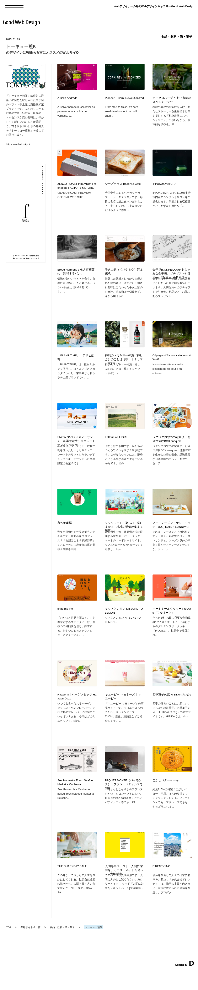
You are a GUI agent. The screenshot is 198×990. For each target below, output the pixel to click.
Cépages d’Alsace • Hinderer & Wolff (171, 363)
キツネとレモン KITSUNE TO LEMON (124, 623)
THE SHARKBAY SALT (71, 884)
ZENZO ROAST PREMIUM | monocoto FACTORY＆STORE (76, 187)
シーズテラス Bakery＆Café (123, 185)
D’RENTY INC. (161, 884)
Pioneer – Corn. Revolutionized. (125, 98)
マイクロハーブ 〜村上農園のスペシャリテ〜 (171, 100)
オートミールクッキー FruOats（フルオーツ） (171, 623)
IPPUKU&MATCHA (164, 185)
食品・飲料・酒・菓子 (176, 36)
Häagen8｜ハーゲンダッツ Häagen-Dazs (76, 711)
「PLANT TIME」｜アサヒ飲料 (75, 363)
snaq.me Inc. (65, 621)
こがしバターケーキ (165, 797)
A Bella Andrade (67, 98)
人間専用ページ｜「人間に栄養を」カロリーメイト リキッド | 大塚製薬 (124, 888)
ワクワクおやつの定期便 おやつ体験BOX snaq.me (171, 447)
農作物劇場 (64, 533)
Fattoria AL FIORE (116, 445)
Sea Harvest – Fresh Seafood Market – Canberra (75, 799)
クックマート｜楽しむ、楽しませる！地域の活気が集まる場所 (124, 537)
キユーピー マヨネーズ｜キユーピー (123, 711)
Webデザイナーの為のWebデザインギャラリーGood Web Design (154, 6)
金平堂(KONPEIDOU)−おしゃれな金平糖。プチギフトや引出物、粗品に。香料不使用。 (171, 277)
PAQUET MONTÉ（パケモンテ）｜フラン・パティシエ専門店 (124, 800)
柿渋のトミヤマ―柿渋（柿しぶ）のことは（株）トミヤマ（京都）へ (124, 365)
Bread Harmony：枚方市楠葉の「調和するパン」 (76, 275)
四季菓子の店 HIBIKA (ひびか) (171, 709)
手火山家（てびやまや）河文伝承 (124, 275)
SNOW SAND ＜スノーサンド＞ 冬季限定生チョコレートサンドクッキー (76, 449)
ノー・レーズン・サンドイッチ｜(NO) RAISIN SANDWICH (171, 535)
